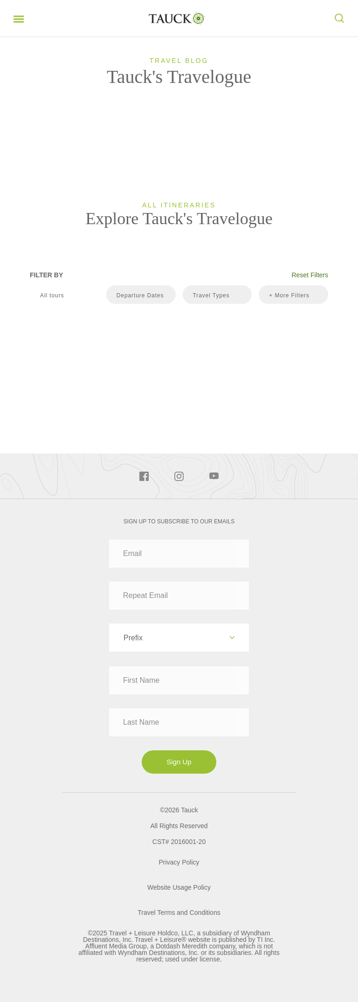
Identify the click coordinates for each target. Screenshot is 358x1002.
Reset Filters (309, 275)
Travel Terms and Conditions (179, 912)
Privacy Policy (178, 862)
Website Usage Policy (179, 887)
